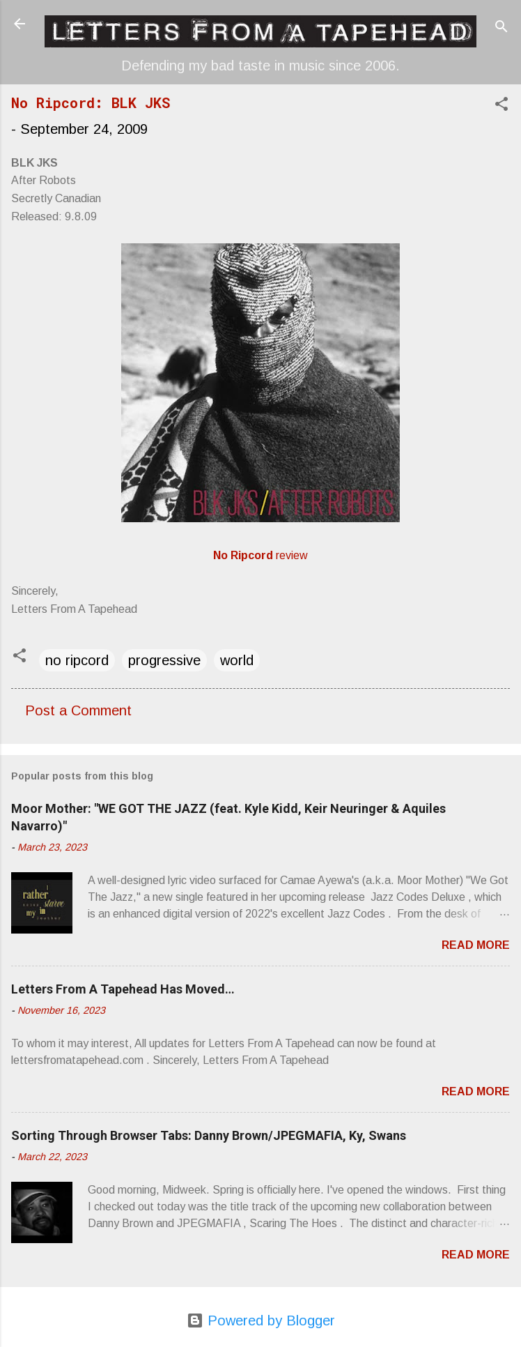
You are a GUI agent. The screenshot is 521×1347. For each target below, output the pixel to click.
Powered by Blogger (261, 1320)
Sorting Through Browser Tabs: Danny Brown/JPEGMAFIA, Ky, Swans (208, 1135)
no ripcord (77, 660)
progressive (164, 660)
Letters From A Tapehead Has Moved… (123, 989)
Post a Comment (78, 710)
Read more (476, 945)
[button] (501, 106)
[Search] (501, 28)
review (260, 555)
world (237, 660)
